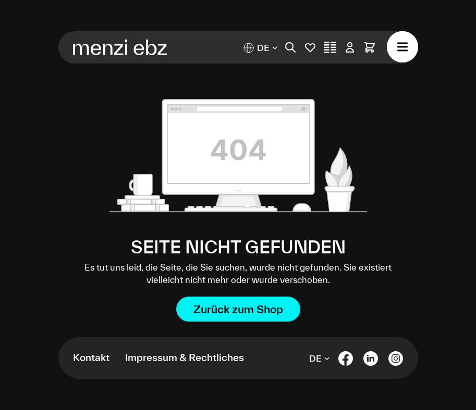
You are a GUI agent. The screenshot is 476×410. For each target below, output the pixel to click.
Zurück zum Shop (238, 309)
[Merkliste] (310, 47)
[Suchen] (290, 47)
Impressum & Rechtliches (184, 357)
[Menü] (402, 46)
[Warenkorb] (370, 47)
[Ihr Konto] (350, 47)
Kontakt (91, 357)
